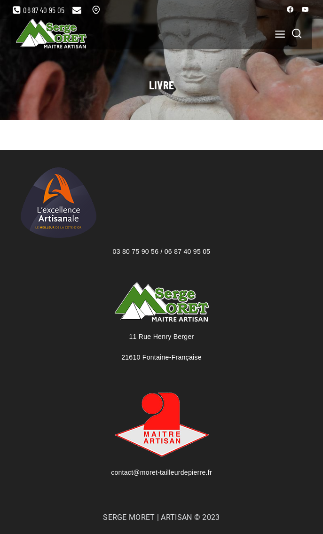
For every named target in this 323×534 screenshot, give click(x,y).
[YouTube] (305, 9)
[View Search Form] (296, 34)
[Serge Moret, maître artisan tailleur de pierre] (51, 34)
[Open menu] (277, 34)
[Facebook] (290, 9)
